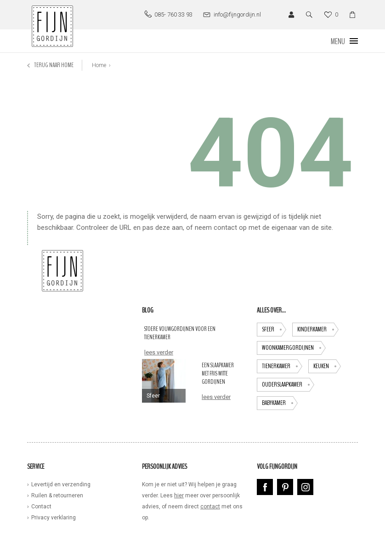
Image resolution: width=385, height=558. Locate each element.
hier (179, 495)
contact (210, 506)
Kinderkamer (318, 329)
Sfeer (274, 329)
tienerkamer (282, 366)
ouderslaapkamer (288, 385)
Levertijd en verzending (61, 484)
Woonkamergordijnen (294, 348)
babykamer (280, 403)
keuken (327, 366)
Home (99, 65)
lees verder (158, 352)
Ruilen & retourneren (57, 495)
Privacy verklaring (53, 517)
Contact (41, 506)
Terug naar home (50, 65)
